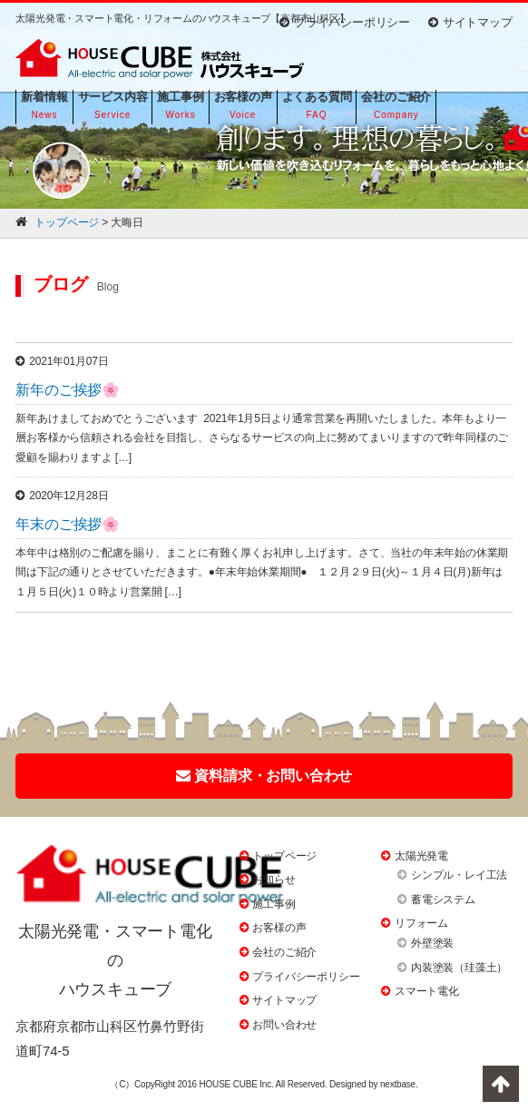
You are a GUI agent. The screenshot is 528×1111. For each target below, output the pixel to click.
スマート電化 (427, 991)
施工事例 (273, 904)
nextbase (398, 1084)
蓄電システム (443, 899)
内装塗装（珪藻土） (459, 967)
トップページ (284, 856)
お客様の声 (279, 927)
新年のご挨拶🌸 (67, 390)
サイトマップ (470, 22)
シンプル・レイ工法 (459, 875)
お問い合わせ (284, 1024)
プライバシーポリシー (344, 22)
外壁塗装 (432, 943)
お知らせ (273, 879)
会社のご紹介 (284, 952)
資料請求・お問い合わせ (264, 775)
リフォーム (421, 923)
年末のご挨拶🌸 (67, 524)
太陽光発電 (421, 856)
